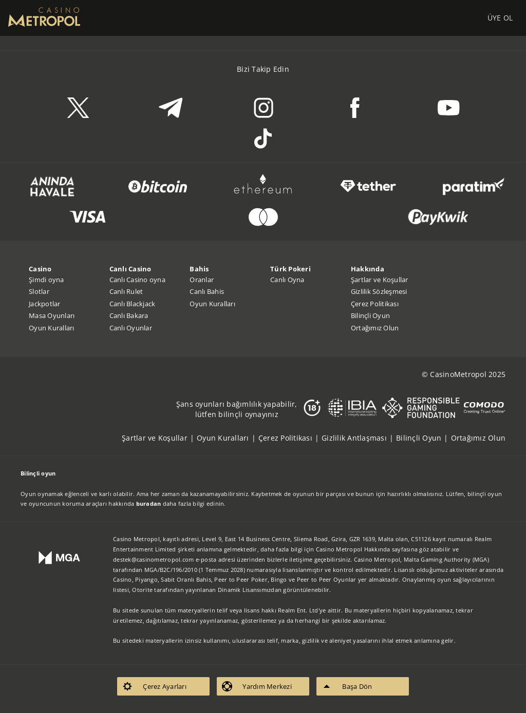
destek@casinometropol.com (153, 559)
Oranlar (202, 279)
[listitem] (159, 438)
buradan (148, 503)
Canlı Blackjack (132, 303)
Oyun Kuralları (51, 327)
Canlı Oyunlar (130, 327)
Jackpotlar (45, 303)
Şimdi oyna (46, 279)
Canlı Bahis (207, 291)
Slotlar (39, 291)
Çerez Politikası (375, 303)
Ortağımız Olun (375, 327)
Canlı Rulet (126, 291)
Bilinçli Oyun (370, 315)
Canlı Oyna (287, 279)
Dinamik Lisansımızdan (249, 589)
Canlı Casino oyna (137, 279)
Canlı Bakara (128, 315)
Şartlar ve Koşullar (379, 279)
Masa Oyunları (51, 315)
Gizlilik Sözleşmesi (379, 291)
